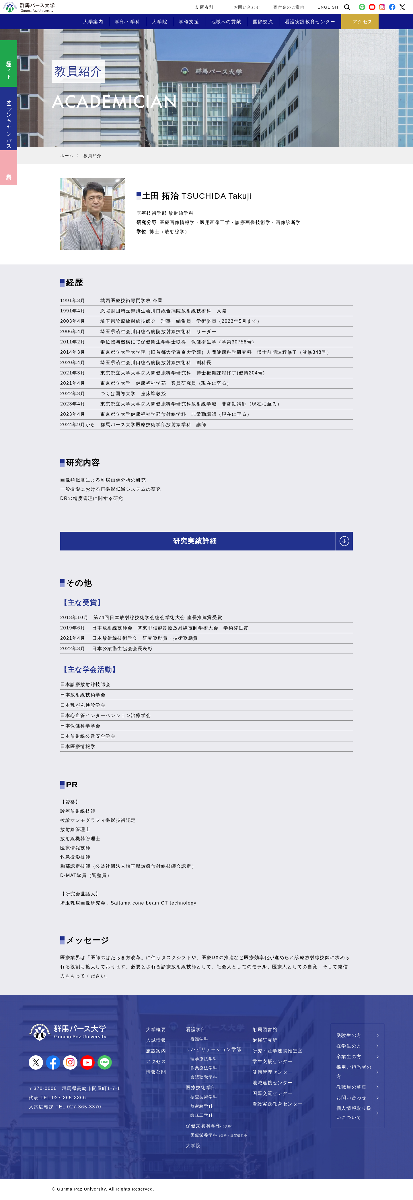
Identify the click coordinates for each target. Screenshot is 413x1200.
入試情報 (156, 1041)
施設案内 (156, 1052)
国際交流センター (272, 1094)
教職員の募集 (351, 1088)
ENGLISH (327, 7)
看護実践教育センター (277, 1105)
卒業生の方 (349, 1057)
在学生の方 (349, 1047)
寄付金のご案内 (289, 7)
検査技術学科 (203, 1098)
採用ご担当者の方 (354, 1073)
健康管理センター (272, 1073)
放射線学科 (201, 1107)
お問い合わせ (247, 7)
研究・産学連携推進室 (277, 1052)
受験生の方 (349, 1036)
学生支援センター (272, 1062)
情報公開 (156, 1073)
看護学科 (199, 1040)
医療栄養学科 (218, 1136)
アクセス (156, 1062)
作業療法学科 (203, 1069)
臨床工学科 (201, 1116)
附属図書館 (265, 1030)
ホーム (67, 155)
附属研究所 (265, 1041)
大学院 (193, 1146)
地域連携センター (272, 1083)
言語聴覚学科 (203, 1078)
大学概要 (156, 1030)
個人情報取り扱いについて (354, 1114)
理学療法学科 (203, 1060)
